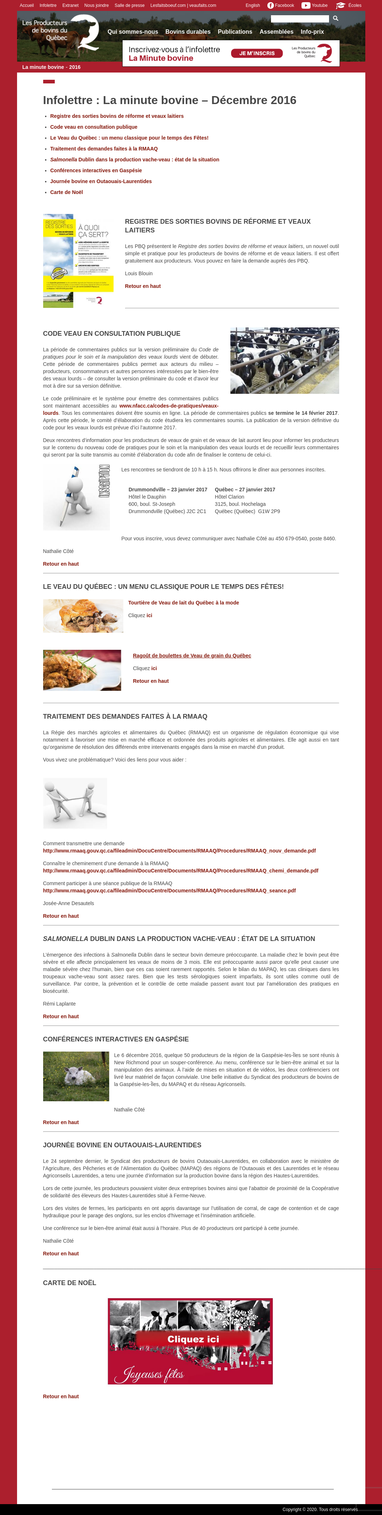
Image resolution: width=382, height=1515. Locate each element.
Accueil (27, 5)
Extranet (70, 5)
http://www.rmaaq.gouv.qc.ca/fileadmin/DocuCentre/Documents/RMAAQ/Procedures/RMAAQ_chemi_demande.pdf (181, 871)
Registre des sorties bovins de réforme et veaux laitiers (117, 116)
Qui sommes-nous (133, 32)
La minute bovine (43, 67)
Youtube (314, 5)
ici (149, 615)
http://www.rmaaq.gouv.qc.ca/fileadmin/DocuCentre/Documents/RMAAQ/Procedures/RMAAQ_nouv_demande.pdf (179, 851)
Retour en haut (143, 286)
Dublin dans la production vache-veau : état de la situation (134, 159)
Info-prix (312, 32)
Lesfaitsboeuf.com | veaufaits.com (183, 5)
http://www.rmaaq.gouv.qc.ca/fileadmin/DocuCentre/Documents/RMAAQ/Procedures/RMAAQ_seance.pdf (169, 890)
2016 (75, 67)
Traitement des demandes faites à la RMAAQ (104, 149)
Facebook (280, 5)
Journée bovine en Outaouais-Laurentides (101, 181)
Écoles (348, 5)
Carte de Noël (66, 192)
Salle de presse (130, 5)
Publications (235, 32)
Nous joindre (97, 5)
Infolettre (48, 5)
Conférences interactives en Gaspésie (96, 170)
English (253, 5)
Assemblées (276, 32)
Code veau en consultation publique (93, 127)
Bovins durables (187, 32)
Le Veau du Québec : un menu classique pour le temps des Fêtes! (129, 138)
